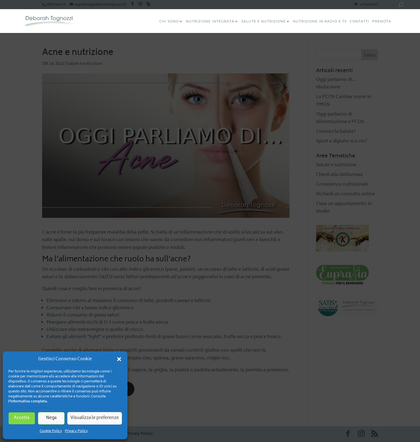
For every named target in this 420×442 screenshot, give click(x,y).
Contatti (359, 21)
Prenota (381, 21)
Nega (51, 418)
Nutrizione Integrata (210, 21)
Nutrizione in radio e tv (320, 21)
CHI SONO (169, 21)
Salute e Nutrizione (263, 21)
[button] (119, 359)
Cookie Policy (51, 431)
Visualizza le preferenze (94, 418)
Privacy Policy (76, 431)
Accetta (21, 418)
